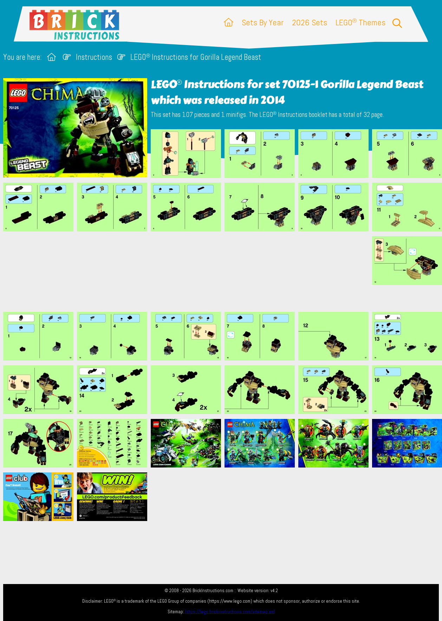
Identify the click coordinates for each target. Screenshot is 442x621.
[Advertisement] (224, 271)
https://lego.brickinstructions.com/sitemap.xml (230, 612)
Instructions (94, 57)
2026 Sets (309, 22)
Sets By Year (263, 22)
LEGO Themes (360, 22)
